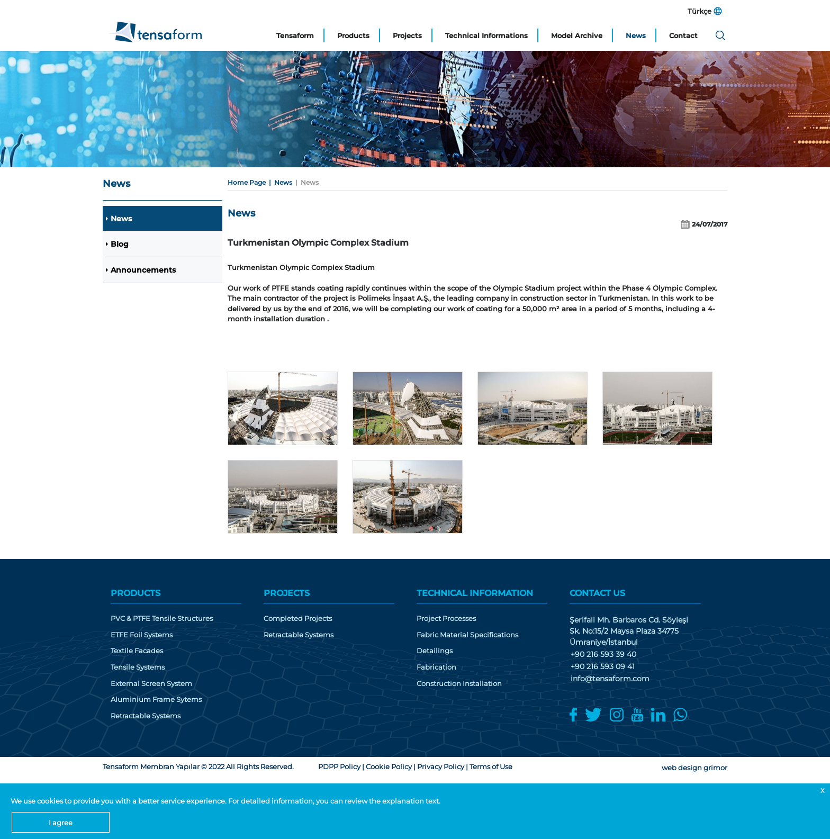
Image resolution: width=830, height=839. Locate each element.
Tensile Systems (138, 667)
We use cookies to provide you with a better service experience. (119, 801)
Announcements (143, 270)
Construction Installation (459, 684)
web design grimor (694, 767)
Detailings (435, 651)
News (121, 218)
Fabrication (436, 667)
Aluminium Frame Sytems (156, 699)
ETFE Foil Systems (142, 635)
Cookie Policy (389, 766)
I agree (61, 822)
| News (279, 182)
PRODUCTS (135, 593)
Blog (120, 244)
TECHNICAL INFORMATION (475, 593)
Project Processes (446, 619)
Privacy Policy (440, 766)
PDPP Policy (339, 766)
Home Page (247, 182)
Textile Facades (137, 651)
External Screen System (151, 684)
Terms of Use (491, 766)
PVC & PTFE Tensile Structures (162, 619)
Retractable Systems (146, 716)
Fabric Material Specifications (467, 635)
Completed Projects (298, 619)
